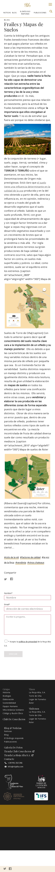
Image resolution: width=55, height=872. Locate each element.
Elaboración (8, 699)
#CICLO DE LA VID (11, 557)
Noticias (8, 731)
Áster (31, 703)
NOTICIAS (7, 13)
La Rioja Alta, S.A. (37, 692)
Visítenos (34, 708)
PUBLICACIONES (40, 13)
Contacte (9, 759)
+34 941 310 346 (13, 763)
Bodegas (7, 696)
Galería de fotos (13, 747)
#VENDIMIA (20, 562)
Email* (7, 604)
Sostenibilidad (9, 703)
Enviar (13, 654)
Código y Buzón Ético (13, 713)
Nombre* (8, 593)
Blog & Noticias (12, 728)
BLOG (14, 13)
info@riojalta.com (14, 766)
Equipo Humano (10, 706)
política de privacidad (28, 641)
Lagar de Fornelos (37, 699)
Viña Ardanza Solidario (13, 710)
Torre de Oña (35, 696)
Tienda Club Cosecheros (19, 751)
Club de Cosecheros (14, 719)
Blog (6, 735)
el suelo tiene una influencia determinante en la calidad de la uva (27, 186)
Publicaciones (10, 742)
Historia (6, 692)
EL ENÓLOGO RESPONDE (25, 12)
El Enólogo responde (14, 738)
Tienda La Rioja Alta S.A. (18, 755)
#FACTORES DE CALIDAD (30, 557)
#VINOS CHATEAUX (35, 562)
